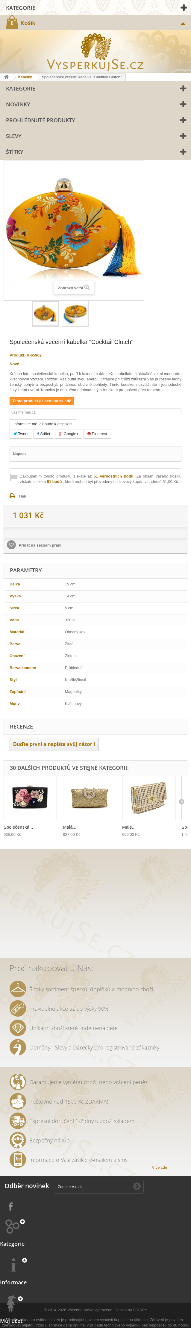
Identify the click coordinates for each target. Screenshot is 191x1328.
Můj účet (11, 1320)
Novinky (18, 104)
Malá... (69, 827)
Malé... (129, 827)
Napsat (19, 454)
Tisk (22, 496)
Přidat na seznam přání (39, 545)
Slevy (14, 136)
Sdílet (43, 434)
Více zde (159, 1167)
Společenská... (18, 827)
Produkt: (17, 355)
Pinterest (97, 434)
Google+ (68, 434)
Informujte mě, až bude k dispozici (42, 424)
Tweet (20, 434)
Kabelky (25, 77)
